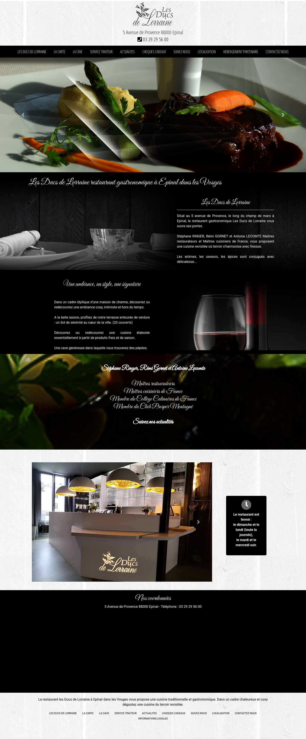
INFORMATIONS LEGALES (153, 718)
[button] (23, 115)
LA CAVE (77, 51)
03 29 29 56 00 (153, 39)
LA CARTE (59, 51)
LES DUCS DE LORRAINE (32, 51)
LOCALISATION (207, 51)
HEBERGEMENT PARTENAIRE (240, 51)
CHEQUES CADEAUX (154, 51)
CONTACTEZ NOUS (277, 51)
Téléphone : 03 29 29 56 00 (181, 607)
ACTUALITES (127, 51)
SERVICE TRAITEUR (101, 51)
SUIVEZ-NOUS (181, 51)
